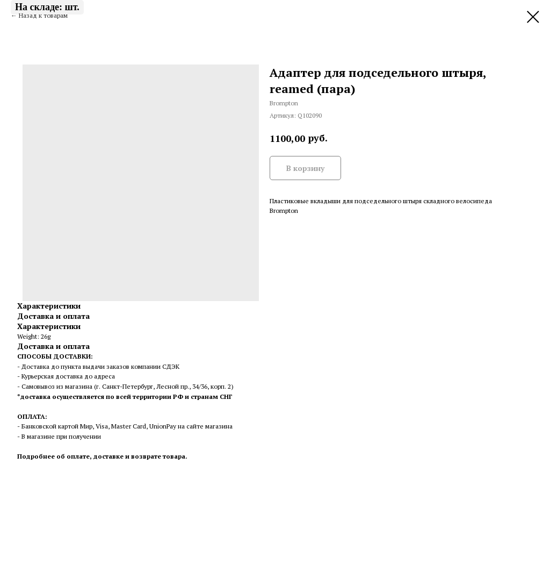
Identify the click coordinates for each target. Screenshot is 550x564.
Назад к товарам (43, 15)
